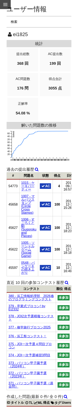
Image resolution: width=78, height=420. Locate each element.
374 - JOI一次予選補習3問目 (29, 355)
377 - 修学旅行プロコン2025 (29, 327)
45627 (13, 227)
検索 (14, 22)
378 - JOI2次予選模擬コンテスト (31, 317)
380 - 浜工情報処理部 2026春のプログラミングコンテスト (31, 297)
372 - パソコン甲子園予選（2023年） (27, 374)
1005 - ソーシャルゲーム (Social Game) (28, 249)
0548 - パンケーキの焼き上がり (28, 267)
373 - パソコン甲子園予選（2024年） (27, 364)
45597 (13, 267)
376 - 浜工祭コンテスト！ (27, 336)
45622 (13, 249)
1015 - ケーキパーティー (28, 186)
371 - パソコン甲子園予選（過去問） (30, 384)
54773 (13, 186)
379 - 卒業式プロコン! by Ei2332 (26, 307)
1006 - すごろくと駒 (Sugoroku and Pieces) (29, 228)
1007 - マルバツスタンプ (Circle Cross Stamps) (28, 204)
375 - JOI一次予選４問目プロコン (30, 345)
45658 (13, 204)
